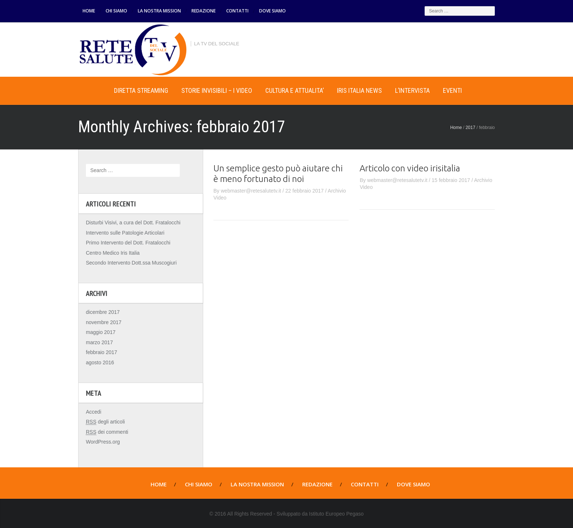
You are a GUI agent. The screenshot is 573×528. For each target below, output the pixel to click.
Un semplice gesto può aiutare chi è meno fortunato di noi (278, 173)
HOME (89, 11)
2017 (470, 127)
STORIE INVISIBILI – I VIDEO (216, 90)
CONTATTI (237, 11)
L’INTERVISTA (412, 90)
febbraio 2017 (101, 352)
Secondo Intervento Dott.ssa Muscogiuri (131, 263)
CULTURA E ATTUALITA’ (294, 90)
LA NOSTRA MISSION (159, 11)
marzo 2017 (99, 342)
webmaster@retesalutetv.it (251, 191)
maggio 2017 (100, 332)
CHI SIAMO (116, 11)
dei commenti (107, 432)
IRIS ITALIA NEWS (359, 90)
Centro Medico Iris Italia (113, 253)
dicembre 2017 (103, 312)
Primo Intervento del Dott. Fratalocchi (128, 243)
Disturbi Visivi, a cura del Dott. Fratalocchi (133, 222)
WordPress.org (103, 442)
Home (92, 91)
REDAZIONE (203, 11)
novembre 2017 (103, 322)
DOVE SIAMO (272, 11)
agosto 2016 (100, 362)
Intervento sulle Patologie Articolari (125, 233)
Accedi (93, 412)
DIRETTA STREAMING (141, 90)
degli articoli (105, 422)
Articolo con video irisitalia (410, 168)
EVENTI (452, 90)
